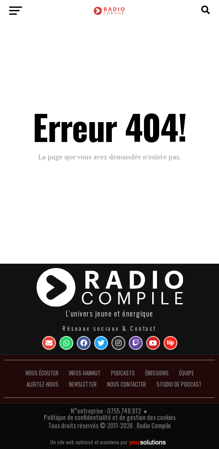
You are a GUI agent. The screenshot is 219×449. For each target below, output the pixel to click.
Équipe (186, 373)
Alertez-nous (42, 384)
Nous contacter (126, 384)
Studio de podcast (179, 384)
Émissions (157, 373)
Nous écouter (42, 373)
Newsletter (83, 384)
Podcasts (123, 373)
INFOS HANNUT (85, 373)
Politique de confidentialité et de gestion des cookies (110, 417)
